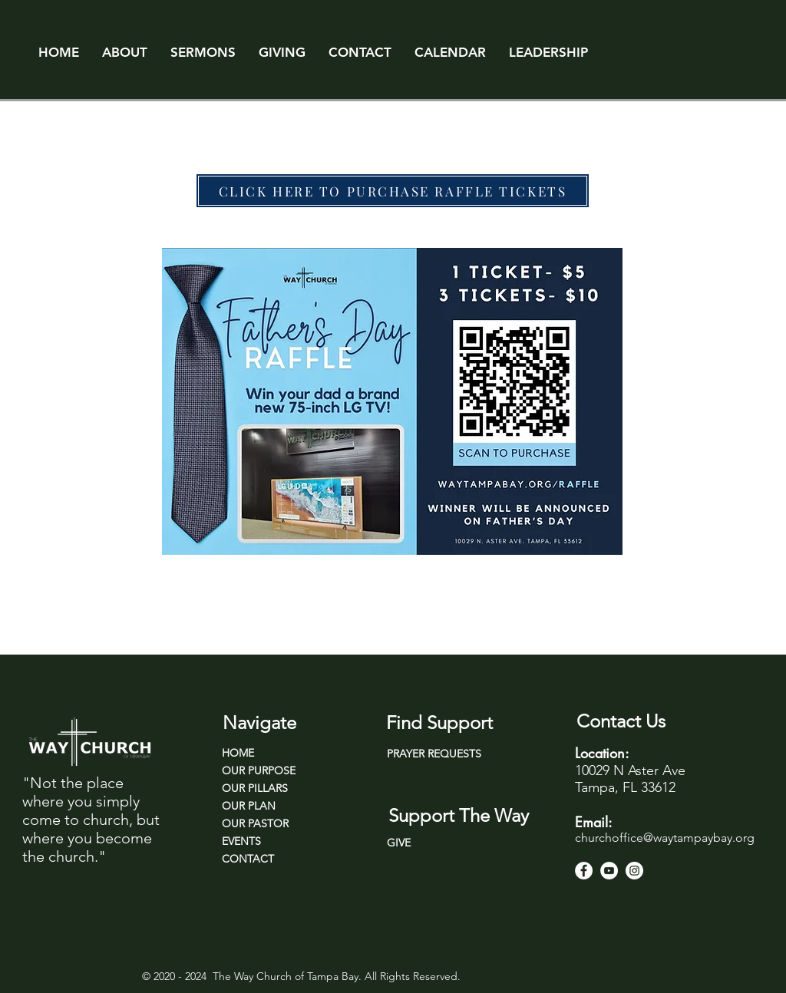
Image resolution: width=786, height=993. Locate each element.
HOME (238, 753)
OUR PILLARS (255, 788)
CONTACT (248, 859)
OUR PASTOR (255, 823)
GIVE (399, 842)
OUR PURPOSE (259, 770)
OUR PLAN (249, 806)
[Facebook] (584, 870)
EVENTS (241, 841)
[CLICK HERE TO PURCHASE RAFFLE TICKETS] (393, 190)
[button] (125, 52)
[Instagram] (634, 870)
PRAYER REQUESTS (434, 753)
